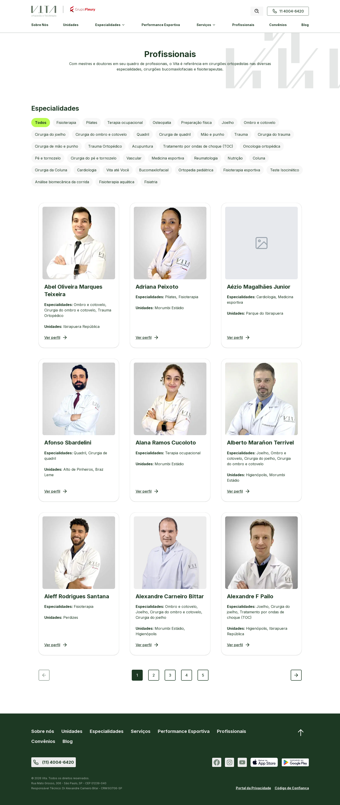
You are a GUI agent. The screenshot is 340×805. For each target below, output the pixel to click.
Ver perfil (56, 337)
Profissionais (243, 25)
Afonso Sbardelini (67, 442)
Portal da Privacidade (253, 788)
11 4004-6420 (288, 11)
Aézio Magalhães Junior (258, 286)
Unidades (71, 25)
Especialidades (108, 25)
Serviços (204, 25)
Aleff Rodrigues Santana (76, 596)
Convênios (278, 25)
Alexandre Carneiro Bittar (170, 596)
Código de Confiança (292, 788)
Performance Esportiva (161, 25)
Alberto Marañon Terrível (260, 442)
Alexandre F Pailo (250, 596)
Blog (305, 25)
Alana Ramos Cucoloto (166, 442)
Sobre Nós (39, 25)
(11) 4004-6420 (58, 762)
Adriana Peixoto (157, 286)
